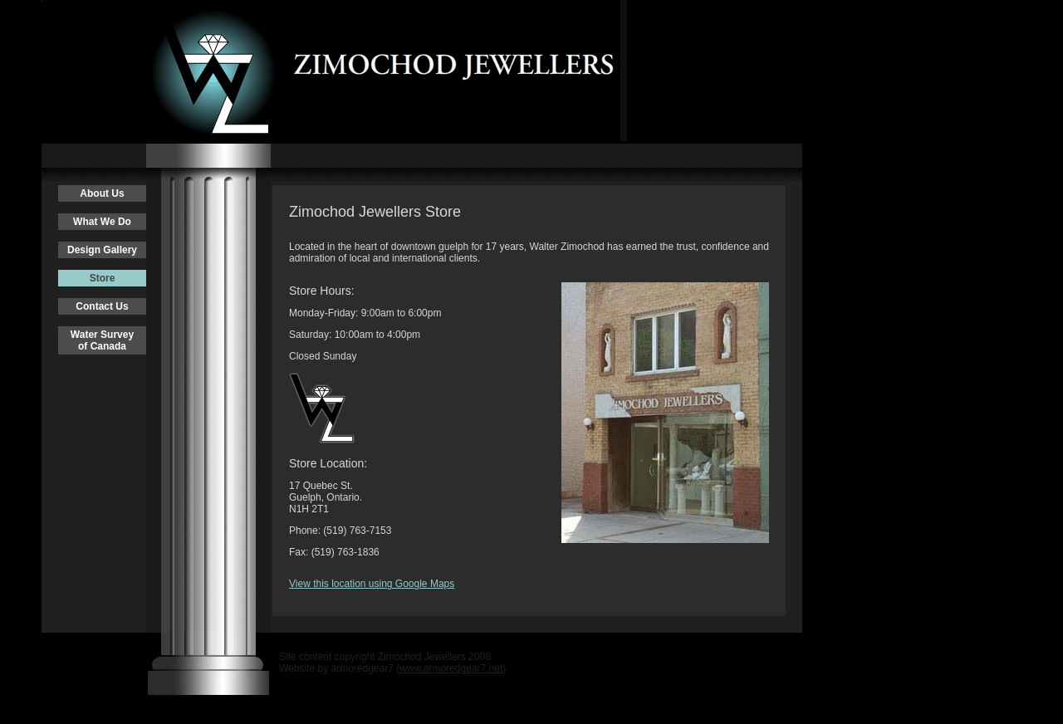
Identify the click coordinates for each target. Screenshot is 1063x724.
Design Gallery (102, 250)
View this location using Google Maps (371, 583)
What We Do (102, 221)
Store (102, 278)
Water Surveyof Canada (102, 340)
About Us (102, 193)
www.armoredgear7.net (450, 668)
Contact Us (102, 306)
